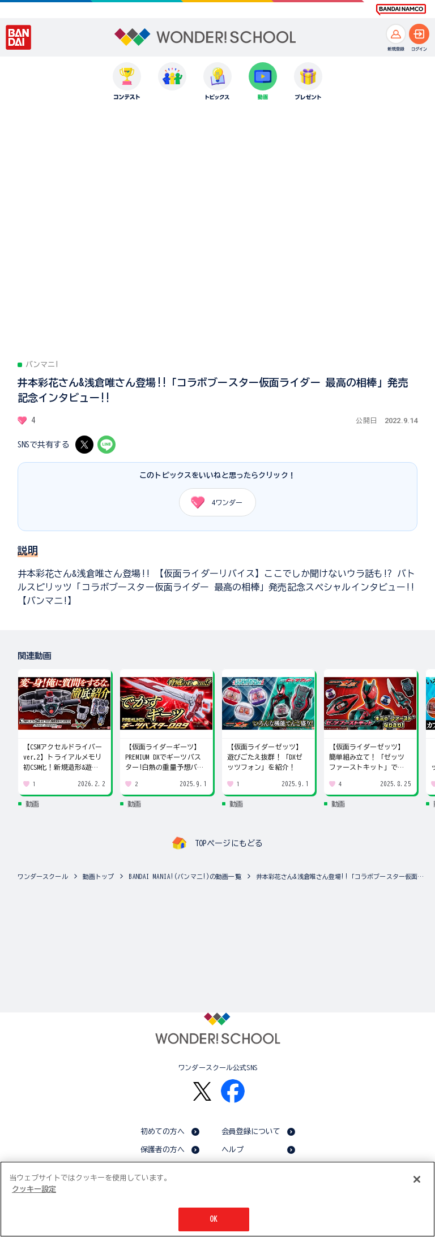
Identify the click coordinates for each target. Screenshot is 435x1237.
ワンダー (212, 502)
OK (214, 1219)
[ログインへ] (419, 34)
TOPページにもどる (229, 843)
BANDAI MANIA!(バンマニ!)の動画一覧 (185, 876)
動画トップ (98, 876)
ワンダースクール (43, 876)
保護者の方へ (162, 1149)
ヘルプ (232, 1149)
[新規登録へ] (396, 34)
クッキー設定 (34, 1189)
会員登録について (251, 1131)
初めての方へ (162, 1131)
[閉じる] (416, 1179)
